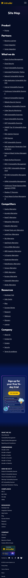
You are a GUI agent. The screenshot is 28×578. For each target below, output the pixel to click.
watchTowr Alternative (11, 234)
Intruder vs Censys (6, 460)
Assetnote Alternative (11, 259)
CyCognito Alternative (11, 255)
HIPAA (3, 499)
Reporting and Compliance (8, 443)
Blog (5, 303)
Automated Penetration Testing (14, 72)
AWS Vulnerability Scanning (13, 115)
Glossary (7, 320)
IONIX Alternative (9, 272)
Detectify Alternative (10, 226)
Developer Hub (9, 295)
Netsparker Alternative (11, 222)
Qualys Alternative (10, 209)
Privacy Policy (4, 565)
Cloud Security (9, 63)
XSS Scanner (8, 138)
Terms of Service (5, 569)
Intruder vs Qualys (6, 455)
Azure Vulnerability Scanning (13, 119)
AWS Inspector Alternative (12, 251)
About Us (7, 335)
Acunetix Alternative (10, 213)
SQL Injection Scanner (11, 134)
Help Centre (8, 299)
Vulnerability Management (8, 437)
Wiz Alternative (9, 238)
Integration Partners (6, 510)
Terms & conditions (10, 351)
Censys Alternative (10, 268)
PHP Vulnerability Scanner (12, 142)
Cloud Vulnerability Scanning (13, 68)
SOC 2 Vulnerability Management (15, 164)
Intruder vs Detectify (6, 463)
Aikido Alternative (10, 285)
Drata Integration (9, 45)
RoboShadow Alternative (12, 264)
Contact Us (8, 339)
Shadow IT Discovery (11, 192)
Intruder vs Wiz (5, 449)
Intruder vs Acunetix (6, 458)
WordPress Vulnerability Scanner (15, 106)
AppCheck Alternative (11, 243)
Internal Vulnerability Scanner (14, 87)
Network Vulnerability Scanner (14, 76)
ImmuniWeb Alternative (11, 247)
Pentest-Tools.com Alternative (14, 230)
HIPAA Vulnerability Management (15, 181)
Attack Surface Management (13, 59)
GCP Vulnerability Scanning (13, 123)
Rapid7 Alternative (10, 217)
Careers (7, 343)
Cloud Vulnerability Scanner (8, 477)
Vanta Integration (10, 49)
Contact (3, 537)
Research (7, 312)
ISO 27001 (4, 494)
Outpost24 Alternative (11, 281)
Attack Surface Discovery (12, 160)
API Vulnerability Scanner (8, 482)
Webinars (7, 316)
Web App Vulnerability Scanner (9, 479)
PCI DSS (3, 497)
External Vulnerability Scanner (14, 98)
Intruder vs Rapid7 (6, 452)
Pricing (6, 30)
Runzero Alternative (10, 276)
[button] (25, 3)
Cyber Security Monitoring (12, 110)
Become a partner (10, 41)
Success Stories (9, 308)
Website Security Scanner (12, 102)
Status (2, 572)
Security (7, 347)
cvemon (7, 324)
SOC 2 (3, 491)
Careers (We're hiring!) (7, 543)
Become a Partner (6, 540)
